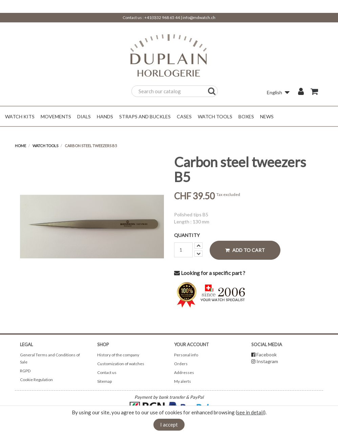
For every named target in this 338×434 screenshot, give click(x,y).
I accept (169, 424)
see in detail (250, 412)
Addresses (184, 372)
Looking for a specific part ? (209, 273)
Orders (181, 363)
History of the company (118, 354)
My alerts (182, 381)
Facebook (266, 354)
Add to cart (245, 250)
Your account (191, 344)
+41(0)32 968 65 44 (162, 17)
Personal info (186, 354)
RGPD (25, 370)
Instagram (267, 361)
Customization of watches (120, 363)
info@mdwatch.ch (199, 17)
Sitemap (104, 381)
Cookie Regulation (36, 379)
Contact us (107, 372)
